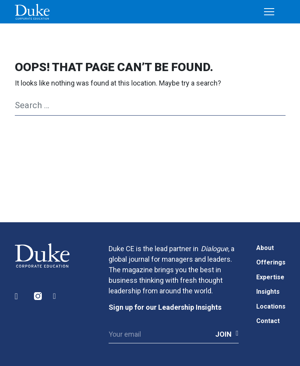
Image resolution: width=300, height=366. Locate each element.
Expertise (270, 277)
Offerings (271, 262)
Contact (268, 321)
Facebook (57, 296)
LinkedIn (19, 296)
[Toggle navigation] (269, 12)
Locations (271, 306)
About (265, 248)
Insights (268, 291)
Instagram (38, 296)
